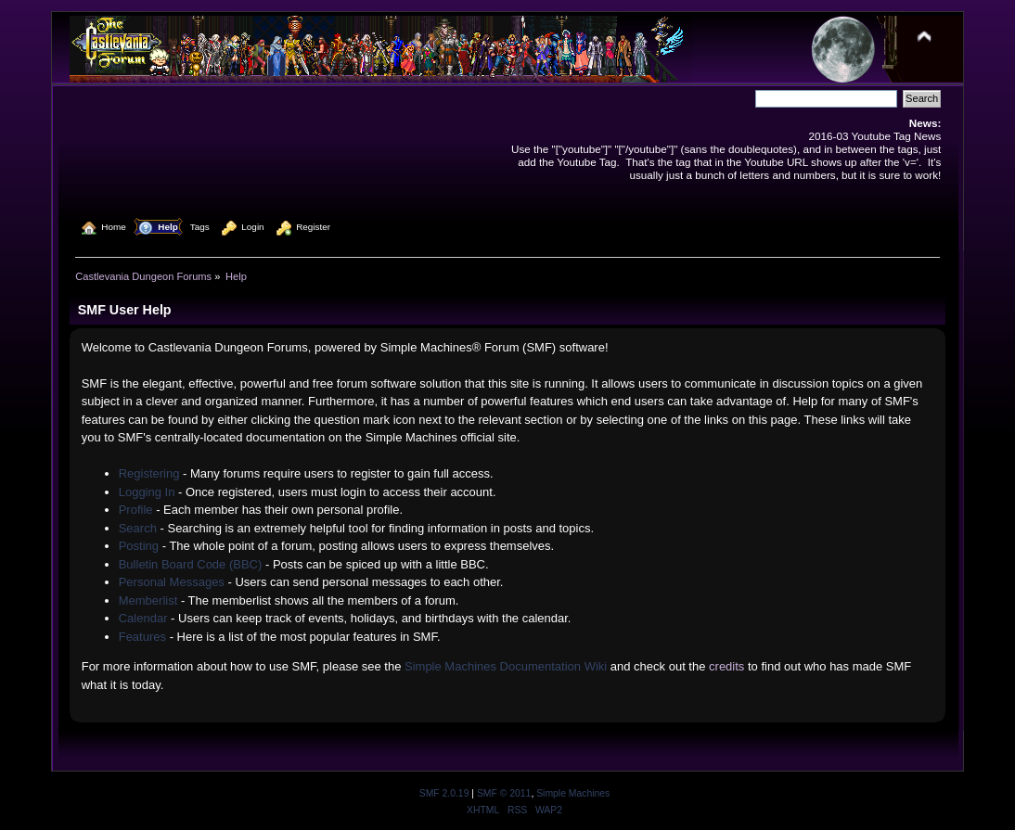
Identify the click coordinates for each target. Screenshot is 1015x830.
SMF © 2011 (504, 793)
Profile (136, 510)
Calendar (143, 618)
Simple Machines (573, 793)
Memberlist (148, 600)
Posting (139, 546)
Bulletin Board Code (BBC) (191, 564)
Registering (149, 473)
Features (142, 637)
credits (726, 666)
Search (138, 528)
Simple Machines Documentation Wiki (506, 666)
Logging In (147, 492)
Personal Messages (172, 582)
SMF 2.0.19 (444, 793)
